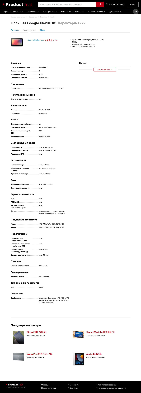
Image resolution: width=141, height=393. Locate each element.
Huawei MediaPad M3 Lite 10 (100, 332)
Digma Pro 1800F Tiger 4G (39, 354)
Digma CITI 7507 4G (36, 332)
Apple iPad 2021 (94, 354)
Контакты (74, 388)
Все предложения (105, 69)
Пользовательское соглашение (112, 388)
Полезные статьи (48, 388)
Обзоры (44, 385)
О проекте (74, 385)
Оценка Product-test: (36, 40)
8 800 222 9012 (115, 4)
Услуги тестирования (107, 385)
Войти (133, 4)
